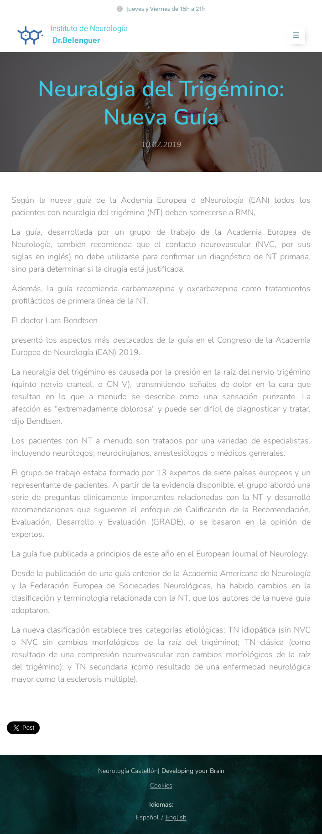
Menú (293, 35)
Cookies (161, 785)
